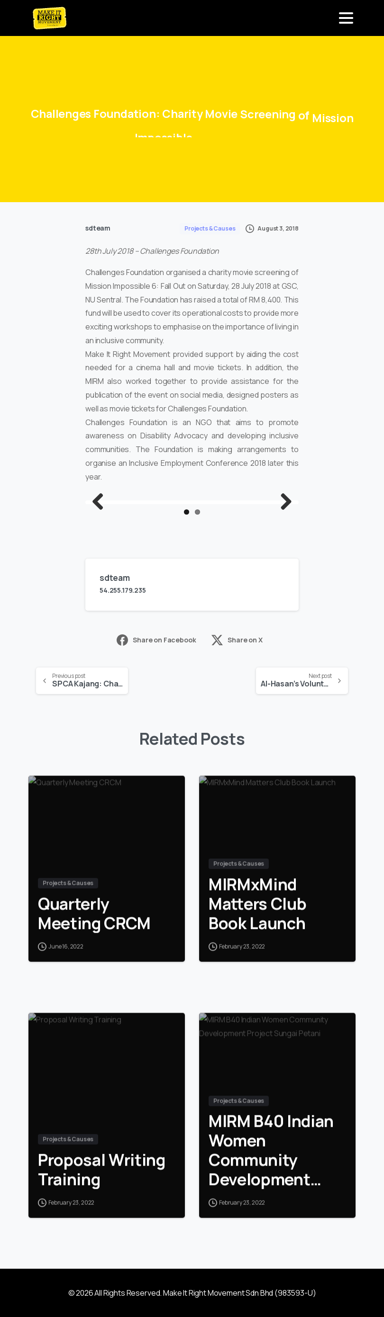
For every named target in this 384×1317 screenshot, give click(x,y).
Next (282, 502)
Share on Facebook (156, 640)
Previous (101, 502)
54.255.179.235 (123, 590)
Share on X (236, 640)
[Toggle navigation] (346, 18)
